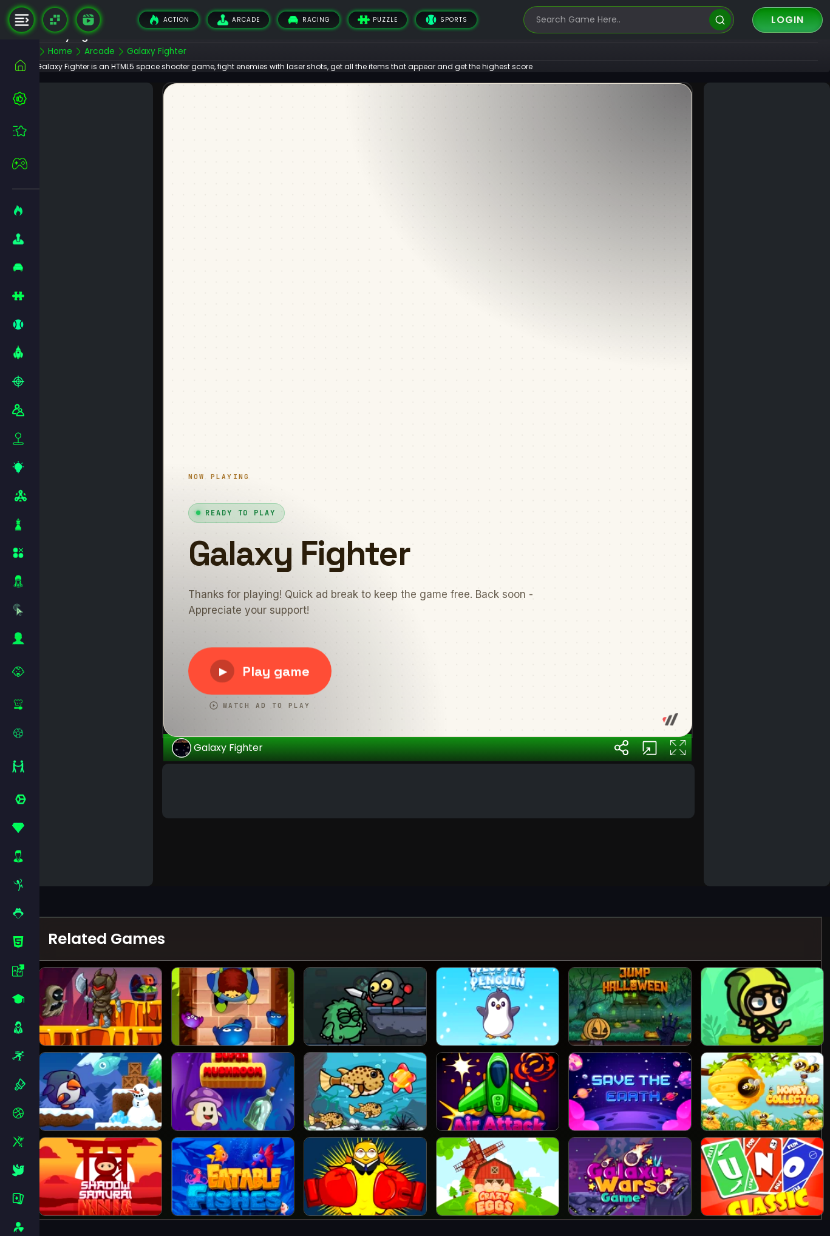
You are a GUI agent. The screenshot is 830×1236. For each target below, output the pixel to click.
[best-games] (25, 98)
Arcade (238, 20)
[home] (25, 65)
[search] (719, 19)
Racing (308, 20)
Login (787, 20)
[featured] (25, 130)
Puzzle (378, 20)
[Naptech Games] (55, 20)
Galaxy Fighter (230, 845)
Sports (446, 20)
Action (168, 20)
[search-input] (620, 19)
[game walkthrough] (88, 19)
